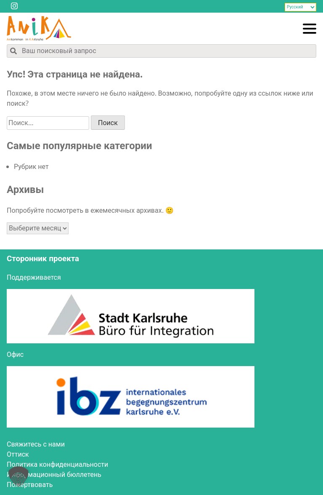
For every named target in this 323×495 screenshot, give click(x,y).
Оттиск (18, 455)
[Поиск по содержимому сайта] (161, 51)
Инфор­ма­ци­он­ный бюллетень (54, 475)
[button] (18, 476)
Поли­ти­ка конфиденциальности (57, 465)
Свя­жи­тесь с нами (36, 444)
